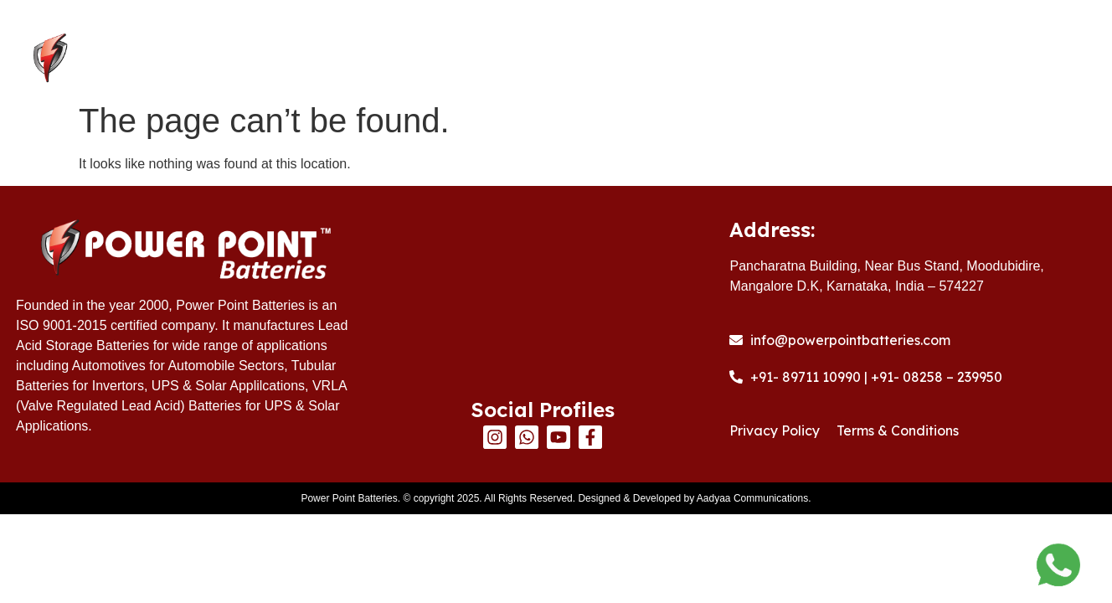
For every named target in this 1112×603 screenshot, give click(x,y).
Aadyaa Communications (752, 498)
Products (677, 59)
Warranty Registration (848, 59)
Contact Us (1016, 59)
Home (456, 59)
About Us (554, 59)
